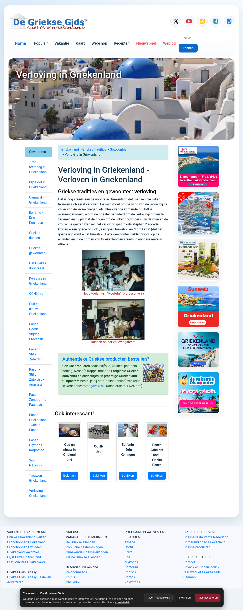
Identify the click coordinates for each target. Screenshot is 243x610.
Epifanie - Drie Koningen (36, 218)
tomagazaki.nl (93, 386)
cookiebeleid (122, 602)
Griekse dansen (34, 235)
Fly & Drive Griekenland (24, 557)
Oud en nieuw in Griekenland (38, 309)
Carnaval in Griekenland (38, 199)
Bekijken (69, 476)
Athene (130, 542)
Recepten (122, 43)
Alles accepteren (208, 597)
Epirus (70, 577)
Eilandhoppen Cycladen (24, 547)
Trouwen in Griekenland (38, 478)
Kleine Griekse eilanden (83, 557)
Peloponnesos (76, 572)
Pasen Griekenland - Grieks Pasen (38, 422)
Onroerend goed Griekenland (204, 542)
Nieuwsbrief (146, 43)
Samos (130, 577)
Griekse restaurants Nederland (205, 537)
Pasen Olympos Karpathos (36, 445)
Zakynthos (132, 582)
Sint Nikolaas (35, 462)
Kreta (129, 552)
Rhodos (130, 572)
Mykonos (131, 562)
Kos (127, 557)
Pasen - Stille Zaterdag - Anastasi (36, 377)
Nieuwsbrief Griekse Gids (202, 572)
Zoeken (188, 48)
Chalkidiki (73, 582)
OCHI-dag (36, 294)
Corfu (129, 547)
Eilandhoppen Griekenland (26, 542)
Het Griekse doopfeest (37, 265)
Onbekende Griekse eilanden (87, 552)
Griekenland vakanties (23, 552)
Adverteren (15, 582)
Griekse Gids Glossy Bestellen (29, 577)
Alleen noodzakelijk (158, 597)
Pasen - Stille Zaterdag (35, 354)
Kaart (80, 43)
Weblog (169, 43)
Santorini (131, 567)
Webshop (99, 43)
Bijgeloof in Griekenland (38, 184)
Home (20, 43)
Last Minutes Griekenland (26, 562)
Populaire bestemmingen (84, 547)
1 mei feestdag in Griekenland (38, 167)
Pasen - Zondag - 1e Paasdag (38, 400)
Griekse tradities (94, 149)
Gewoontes (118, 149)
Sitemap (189, 577)
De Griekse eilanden (80, 542)
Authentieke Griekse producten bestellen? (105, 359)
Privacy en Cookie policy (201, 567)
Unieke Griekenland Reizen (26, 537)
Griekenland (70, 149)
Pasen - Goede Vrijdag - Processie (36, 331)
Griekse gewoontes (37, 250)
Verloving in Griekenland (38, 493)
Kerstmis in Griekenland (38, 280)
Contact (189, 562)
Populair (41, 43)
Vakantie (62, 43)
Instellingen (184, 597)
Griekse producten (197, 547)
